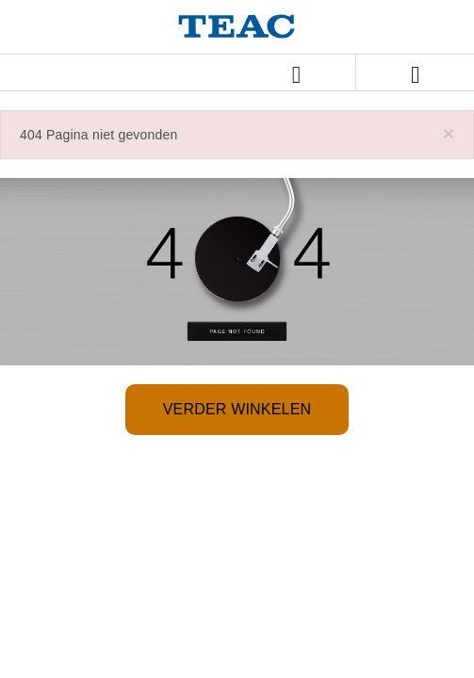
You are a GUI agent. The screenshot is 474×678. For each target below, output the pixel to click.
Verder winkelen (237, 409)
